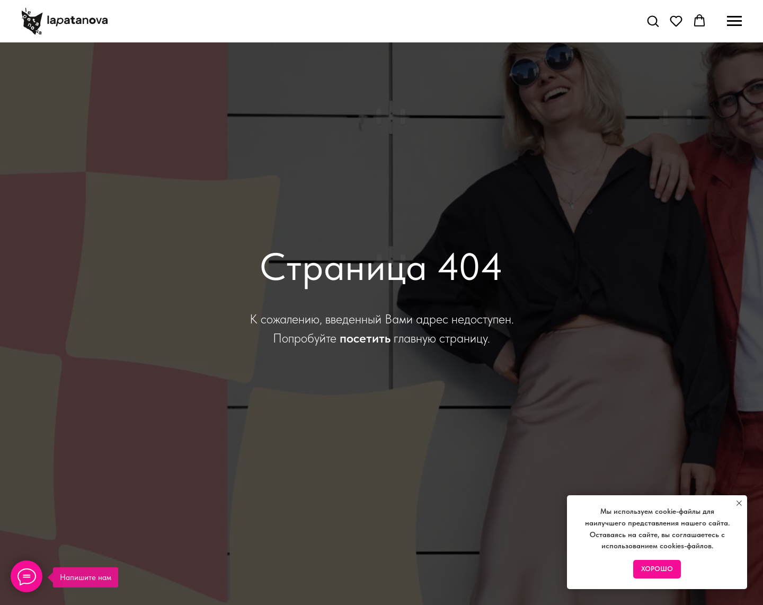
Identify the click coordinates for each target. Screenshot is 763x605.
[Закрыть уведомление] (739, 503)
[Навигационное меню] (734, 21)
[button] (652, 20)
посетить (365, 338)
